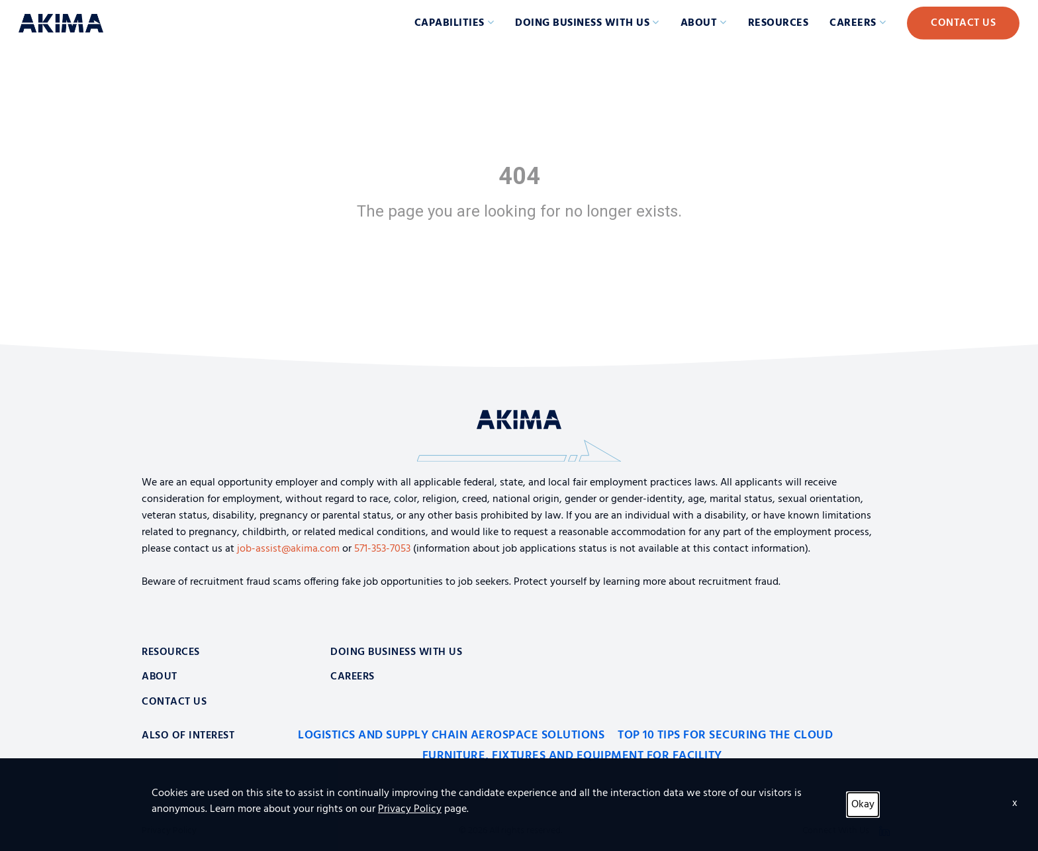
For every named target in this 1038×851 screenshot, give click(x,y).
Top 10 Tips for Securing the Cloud (725, 735)
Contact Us (963, 23)
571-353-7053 (382, 549)
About (699, 23)
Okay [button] (862, 804)
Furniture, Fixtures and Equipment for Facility (572, 756)
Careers (852, 23)
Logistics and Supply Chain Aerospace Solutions (451, 735)
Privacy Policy (410, 809)
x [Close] (1014, 803)
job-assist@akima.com (288, 549)
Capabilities (449, 23)
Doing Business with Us (582, 23)
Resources (778, 23)
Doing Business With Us (396, 652)
